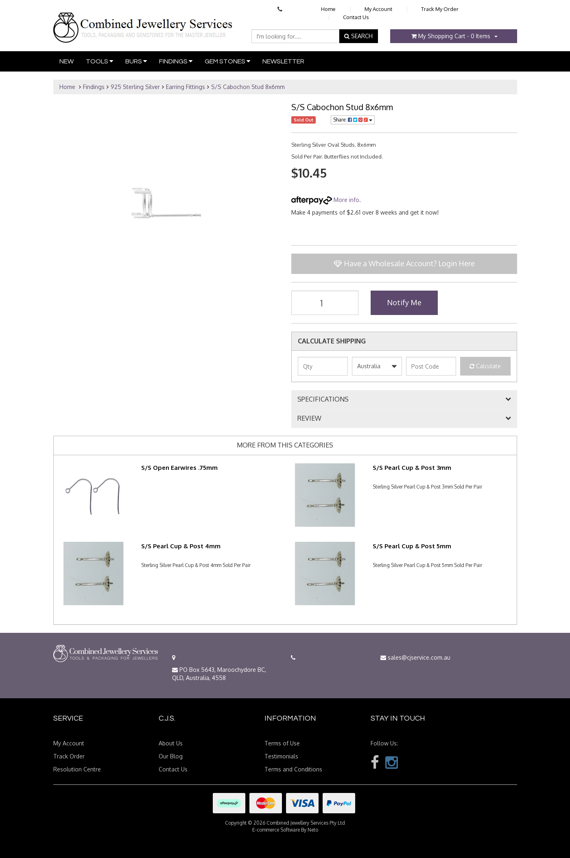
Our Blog (171, 756)
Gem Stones (227, 61)
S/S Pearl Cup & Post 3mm (412, 467)
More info (325, 199)
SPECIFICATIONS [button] (323, 399)
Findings (175, 61)
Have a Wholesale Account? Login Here (404, 263)
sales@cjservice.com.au (415, 657)
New (66, 61)
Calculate (485, 366)
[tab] (404, 399)
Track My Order (440, 9)
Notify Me (404, 302)
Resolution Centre (77, 769)
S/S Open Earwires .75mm (179, 467)
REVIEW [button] (309, 418)
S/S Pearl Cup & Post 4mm (181, 546)
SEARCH (358, 36)
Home (328, 9)
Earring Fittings (185, 86)
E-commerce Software (276, 830)
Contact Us (356, 17)
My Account (378, 9)
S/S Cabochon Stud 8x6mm (248, 86)
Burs (136, 61)
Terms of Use (282, 743)
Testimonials (281, 756)
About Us (171, 743)
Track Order (69, 756)
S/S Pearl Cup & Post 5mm (412, 546)
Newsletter (283, 61)
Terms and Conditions (293, 769)
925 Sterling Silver (135, 86)
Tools (99, 61)
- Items (450, 36)
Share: (352, 120)
